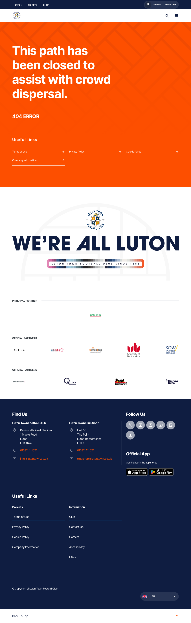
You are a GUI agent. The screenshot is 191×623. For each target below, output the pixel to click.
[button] (159, 596)
